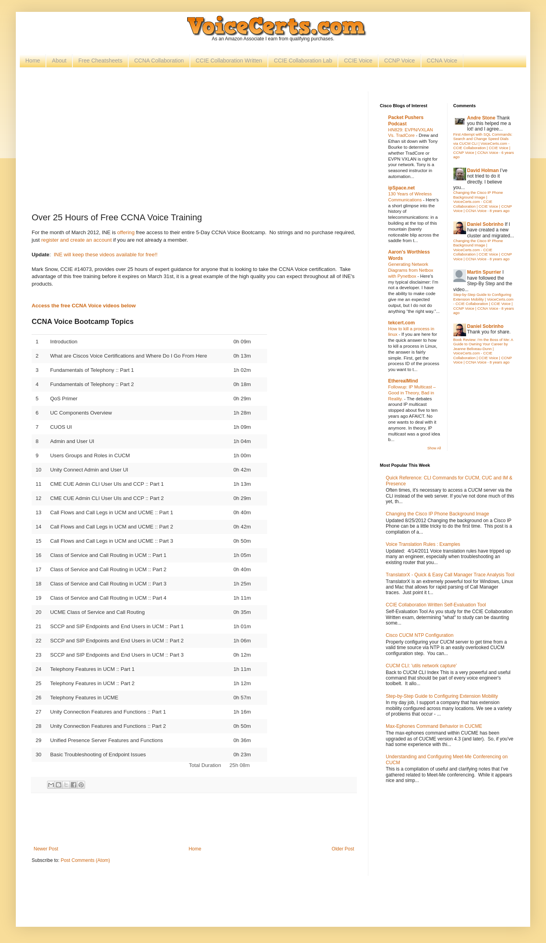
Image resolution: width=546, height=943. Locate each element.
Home (32, 60)
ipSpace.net (401, 188)
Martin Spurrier (484, 272)
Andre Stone (481, 118)
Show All (434, 448)
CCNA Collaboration (159, 60)
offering (126, 232)
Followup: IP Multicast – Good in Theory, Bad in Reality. (412, 392)
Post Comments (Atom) (85, 860)
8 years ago (500, 210)
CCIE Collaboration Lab (303, 60)
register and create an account (76, 240)
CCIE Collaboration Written (229, 60)
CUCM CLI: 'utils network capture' (421, 665)
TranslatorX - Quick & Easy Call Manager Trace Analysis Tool (450, 575)
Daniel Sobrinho (485, 224)
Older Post (343, 849)
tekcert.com (401, 323)
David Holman (483, 170)
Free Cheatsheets (100, 60)
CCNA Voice (442, 60)
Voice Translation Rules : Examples (423, 544)
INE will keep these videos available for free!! (105, 255)
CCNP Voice (399, 60)
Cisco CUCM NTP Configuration (419, 635)
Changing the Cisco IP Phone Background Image (437, 514)
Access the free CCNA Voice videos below (84, 306)
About (59, 60)
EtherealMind (403, 381)
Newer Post (46, 849)
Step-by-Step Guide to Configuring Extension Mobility (442, 696)
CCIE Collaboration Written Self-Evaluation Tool (436, 605)
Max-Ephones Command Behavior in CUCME (434, 726)
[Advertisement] (194, 150)
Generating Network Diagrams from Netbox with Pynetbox (410, 270)
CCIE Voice (358, 60)
